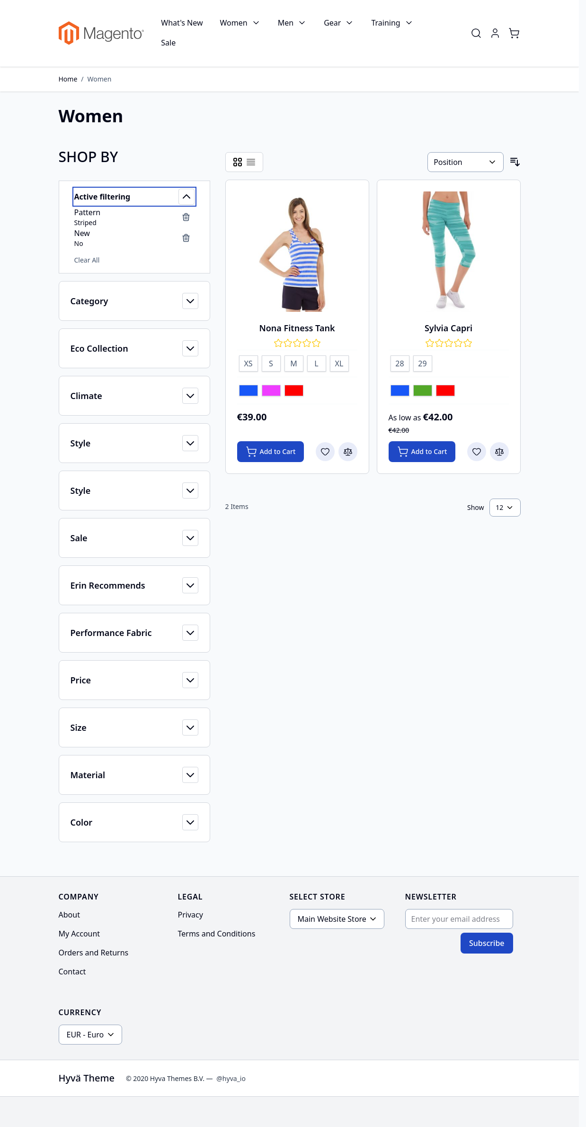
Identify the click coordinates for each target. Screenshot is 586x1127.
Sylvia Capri (448, 328)
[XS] (248, 362)
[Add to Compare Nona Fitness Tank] (347, 451)
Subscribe (487, 943)
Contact (72, 971)
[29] (422, 362)
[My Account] (495, 33)
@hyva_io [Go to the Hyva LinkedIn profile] (231, 1078)
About (69, 914)
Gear (332, 23)
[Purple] (271, 391)
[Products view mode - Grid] (237, 162)
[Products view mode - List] (251, 162)
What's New (182, 23)
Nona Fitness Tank (297, 328)
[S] (271, 362)
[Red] (294, 391)
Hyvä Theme (87, 1078)
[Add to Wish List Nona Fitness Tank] (325, 451)
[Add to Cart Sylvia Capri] (422, 451)
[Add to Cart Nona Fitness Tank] (270, 451)
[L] (316, 362)
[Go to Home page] (101, 33)
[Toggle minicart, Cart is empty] (514, 33)
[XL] (339, 362)
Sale (168, 42)
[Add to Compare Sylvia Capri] (499, 451)
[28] (400, 362)
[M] (294, 362)
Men (285, 23)
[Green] (422, 391)
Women (234, 23)
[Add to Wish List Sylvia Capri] (476, 451)
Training (385, 23)
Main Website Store (332, 919)
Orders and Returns (94, 952)
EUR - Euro (85, 1034)
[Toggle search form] (476, 33)
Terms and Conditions (217, 933)
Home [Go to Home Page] (68, 78)
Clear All (87, 259)
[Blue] (248, 391)
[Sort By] (465, 162)
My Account (79, 933)
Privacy (190, 914)
